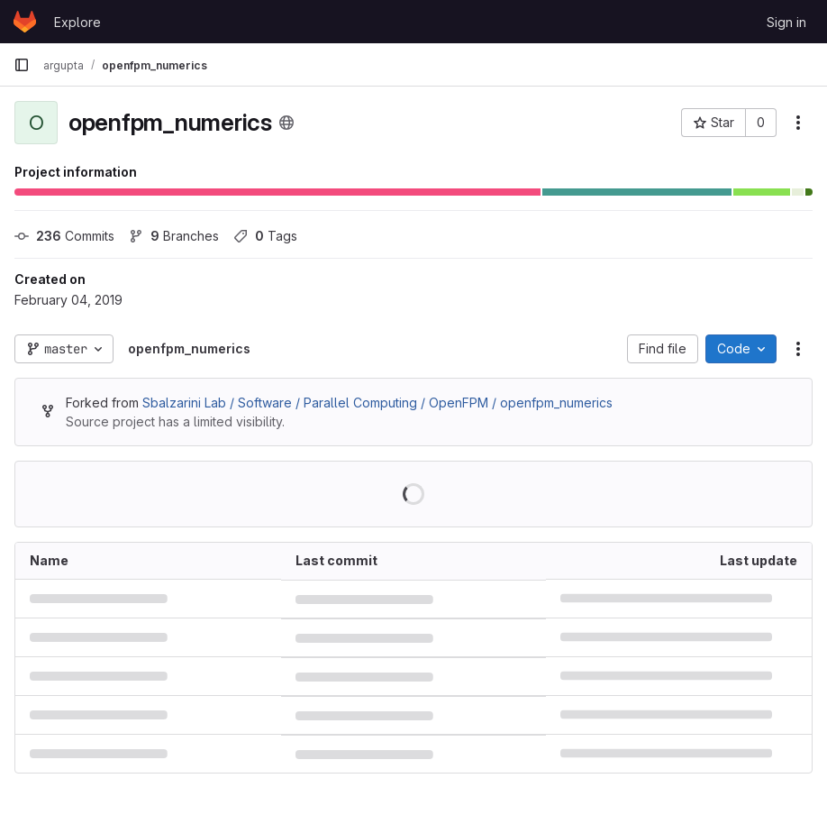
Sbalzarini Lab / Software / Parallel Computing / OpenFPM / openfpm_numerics (377, 402)
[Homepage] (25, 21)
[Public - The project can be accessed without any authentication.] (286, 122)
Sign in (786, 22)
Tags (265, 235)
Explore (77, 22)
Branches (174, 235)
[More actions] (798, 122)
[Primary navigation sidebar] (21, 64)
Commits (64, 235)
